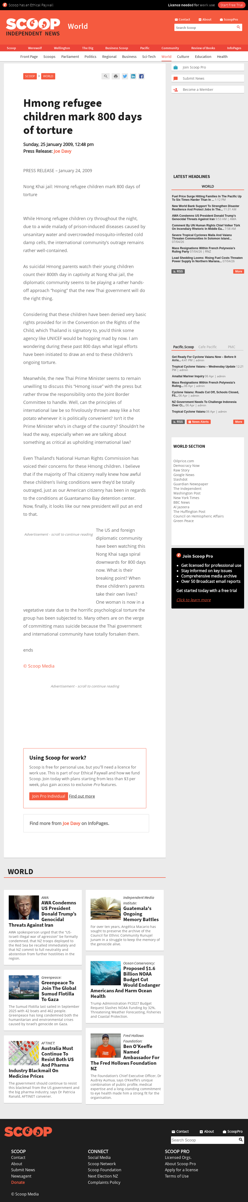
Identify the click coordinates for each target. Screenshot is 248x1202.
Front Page (29, 56)
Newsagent (21, 1176)
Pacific (144, 48)
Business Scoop (116, 48)
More (238, 271)
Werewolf (35, 48)
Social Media (99, 1157)
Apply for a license (181, 1170)
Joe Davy (62, 151)
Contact (18, 1157)
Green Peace (183, 520)
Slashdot (180, 479)
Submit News (23, 1170)
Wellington (62, 48)
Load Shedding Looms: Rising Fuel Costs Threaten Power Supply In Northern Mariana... (207, 259)
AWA (233, 219)
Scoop (11, 48)
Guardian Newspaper (190, 484)
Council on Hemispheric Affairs (198, 516)
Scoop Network (102, 1164)
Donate (18, 1182)
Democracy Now (186, 465)
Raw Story (181, 470)
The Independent (187, 488)
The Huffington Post (189, 511)
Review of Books (203, 48)
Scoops (49, 56)
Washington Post (187, 493)
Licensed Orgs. (178, 1157)
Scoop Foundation (104, 1170)
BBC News (181, 502)
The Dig (87, 48)
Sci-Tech (149, 56)
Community (170, 48)
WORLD (20, 871)
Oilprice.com (183, 461)
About (16, 1164)
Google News (183, 474)
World (166, 56)
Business (129, 56)
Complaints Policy (104, 1182)
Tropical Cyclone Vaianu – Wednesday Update (203, 366)
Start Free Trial (231, 4)
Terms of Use (177, 1176)
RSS (178, 271)
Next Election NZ (103, 1176)
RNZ (208, 251)
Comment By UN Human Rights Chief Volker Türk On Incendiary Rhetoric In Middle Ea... (206, 227)
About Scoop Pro (180, 1164)
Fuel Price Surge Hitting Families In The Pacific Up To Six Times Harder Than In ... (206, 198)
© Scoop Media (25, 1194)
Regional (109, 56)
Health (222, 56)
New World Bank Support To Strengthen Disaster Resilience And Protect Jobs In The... (205, 207)
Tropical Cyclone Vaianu (188, 411)
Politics (90, 56)
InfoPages (234, 48)
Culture (183, 56)
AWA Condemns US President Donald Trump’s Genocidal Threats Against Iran (204, 217)
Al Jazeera (181, 507)
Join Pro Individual (48, 796)
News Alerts (198, 422)
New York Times (186, 497)
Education (203, 56)
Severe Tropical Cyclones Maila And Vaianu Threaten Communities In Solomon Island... (202, 236)
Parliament (70, 56)
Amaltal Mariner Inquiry (188, 376)
